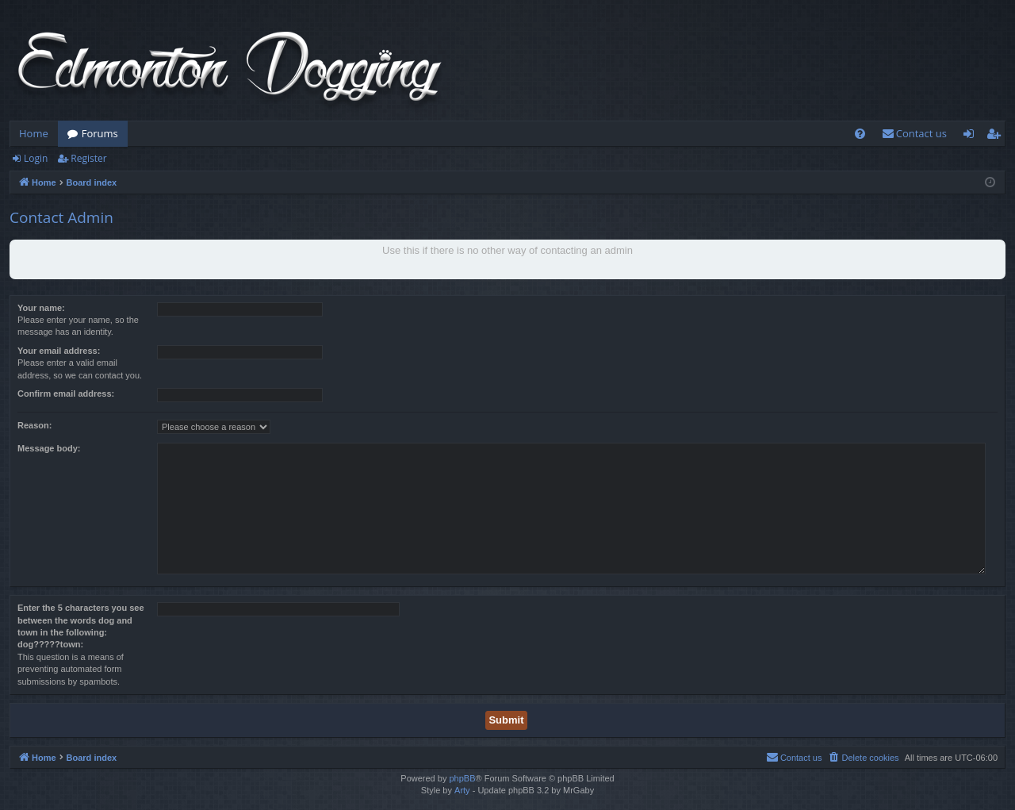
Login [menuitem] (972, 136)
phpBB (462, 778)
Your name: (41, 308)
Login (36, 158)
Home (33, 133)
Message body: (48, 448)
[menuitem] (860, 134)
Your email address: (58, 350)
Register (88, 158)
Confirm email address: (65, 393)
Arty (462, 790)
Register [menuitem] (996, 136)
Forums (100, 133)
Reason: (34, 425)
